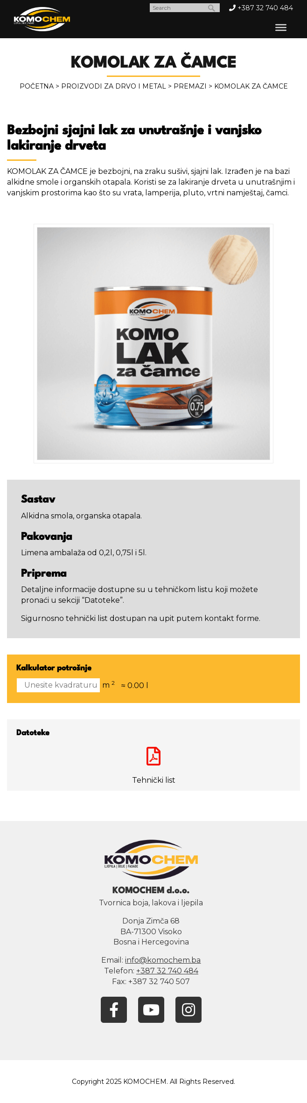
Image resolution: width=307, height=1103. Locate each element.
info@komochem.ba (163, 960)
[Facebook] (114, 1009)
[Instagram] (188, 1009)
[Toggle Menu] (280, 27)
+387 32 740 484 (261, 8)
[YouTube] (151, 1009)
